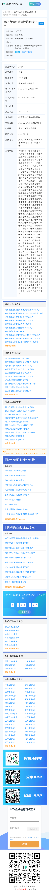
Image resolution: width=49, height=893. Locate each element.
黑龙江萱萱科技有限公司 (14, 440)
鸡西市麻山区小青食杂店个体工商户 (19, 324)
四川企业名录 (10, 688)
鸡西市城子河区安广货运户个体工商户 (20, 369)
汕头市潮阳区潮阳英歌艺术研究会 (18, 490)
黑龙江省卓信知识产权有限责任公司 (19, 425)
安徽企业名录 (30, 742)
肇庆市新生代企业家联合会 (15, 471)
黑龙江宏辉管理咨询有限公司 (16, 387)
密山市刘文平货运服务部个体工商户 (19, 376)
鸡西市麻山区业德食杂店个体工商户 (19, 328)
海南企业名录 (30, 732)
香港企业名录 (30, 685)
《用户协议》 (30, 837)
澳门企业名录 (10, 735)
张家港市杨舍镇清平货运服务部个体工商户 (21, 418)
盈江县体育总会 (11, 504)
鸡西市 (14, 15)
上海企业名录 (30, 661)
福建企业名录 (10, 665)
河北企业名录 (30, 688)
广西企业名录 (30, 717)
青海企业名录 (30, 699)
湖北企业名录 (30, 665)
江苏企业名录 (30, 714)
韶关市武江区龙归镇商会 (14, 480)
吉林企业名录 (10, 732)
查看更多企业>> (11, 346)
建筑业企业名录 (11, 641)
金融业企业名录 (11, 634)
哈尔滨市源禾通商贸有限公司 (16, 422)
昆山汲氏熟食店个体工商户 (15, 414)
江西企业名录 (10, 710)
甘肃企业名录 (30, 710)
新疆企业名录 (30, 735)
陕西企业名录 (10, 724)
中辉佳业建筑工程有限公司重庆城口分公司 (21, 514)
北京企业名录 (10, 703)
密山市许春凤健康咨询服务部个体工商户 (21, 384)
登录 (32, 4)
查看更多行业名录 (12, 648)
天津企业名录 (10, 739)
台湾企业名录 (10, 699)
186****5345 (27, 52)
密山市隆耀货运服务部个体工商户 (18, 373)
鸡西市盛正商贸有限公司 (14, 331)
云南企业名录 (10, 721)
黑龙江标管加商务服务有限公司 (17, 429)
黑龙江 (5, 15)
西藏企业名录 (10, 706)
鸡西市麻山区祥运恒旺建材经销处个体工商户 (22, 339)
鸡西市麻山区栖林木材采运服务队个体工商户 (22, 335)
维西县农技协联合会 (13, 500)
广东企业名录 (10, 728)
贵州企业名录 (30, 728)
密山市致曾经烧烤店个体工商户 (17, 358)
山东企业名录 (10, 668)
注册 (38, 4)
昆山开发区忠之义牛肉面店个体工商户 (20, 407)
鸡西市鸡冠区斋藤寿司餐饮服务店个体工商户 (22, 362)
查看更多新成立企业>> (15, 519)
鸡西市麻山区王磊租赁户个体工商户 (19, 321)
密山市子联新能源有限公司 (15, 582)
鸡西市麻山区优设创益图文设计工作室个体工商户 (24, 313)
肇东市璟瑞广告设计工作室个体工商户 (20, 432)
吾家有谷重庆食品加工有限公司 (17, 495)
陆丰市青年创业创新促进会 (15, 475)
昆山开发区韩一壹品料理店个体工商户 (20, 411)
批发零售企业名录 (12, 631)
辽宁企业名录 (10, 742)
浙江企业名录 (30, 696)
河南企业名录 (30, 668)
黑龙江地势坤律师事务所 (14, 436)
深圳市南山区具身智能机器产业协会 (19, 485)
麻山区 (24, 15)
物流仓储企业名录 (12, 627)
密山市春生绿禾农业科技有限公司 (18, 391)
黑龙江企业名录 (11, 661)
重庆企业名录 (10, 692)
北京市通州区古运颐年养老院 (16, 509)
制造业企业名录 (11, 645)
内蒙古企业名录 (11, 717)
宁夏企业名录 (10, 685)
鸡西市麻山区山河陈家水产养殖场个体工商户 (22, 310)
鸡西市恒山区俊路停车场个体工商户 (19, 366)
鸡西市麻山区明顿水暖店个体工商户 (19, 317)
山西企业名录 (30, 706)
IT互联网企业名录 (12, 638)
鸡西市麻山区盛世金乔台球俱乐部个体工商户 (22, 342)
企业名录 (6, 12)
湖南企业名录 (30, 739)
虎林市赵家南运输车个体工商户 (17, 380)
